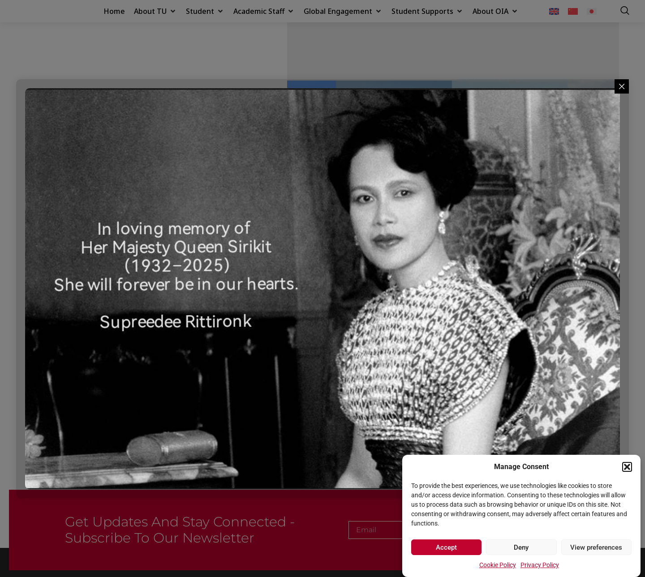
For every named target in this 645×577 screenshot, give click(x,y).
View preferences (596, 547)
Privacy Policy (539, 564)
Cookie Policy (497, 564)
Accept (446, 547)
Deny (521, 547)
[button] (627, 461)
